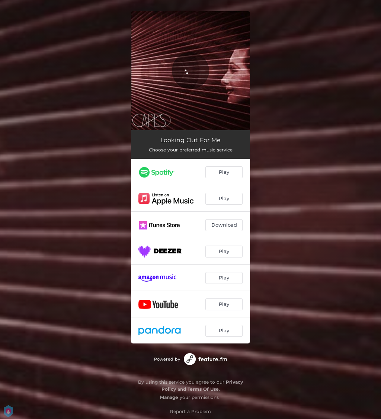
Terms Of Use (203, 389)
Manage (169, 397)
